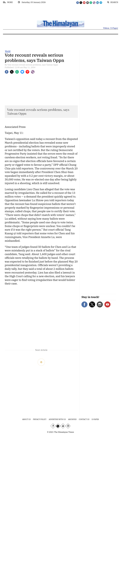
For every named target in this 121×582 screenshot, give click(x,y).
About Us (26, 419)
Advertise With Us (57, 419)
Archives (72, 419)
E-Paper (114, 28)
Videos (106, 28)
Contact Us (84, 419)
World (7, 51)
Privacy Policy (39, 419)
